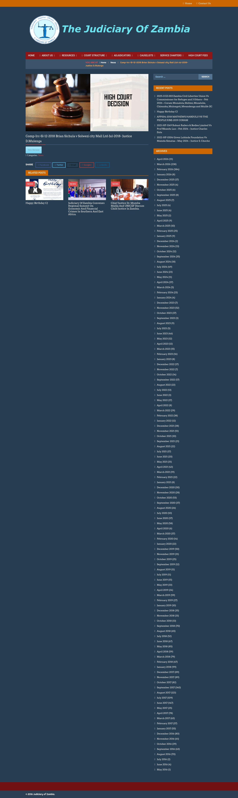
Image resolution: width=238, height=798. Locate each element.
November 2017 (165, 677)
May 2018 (162, 646)
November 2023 (166, 307)
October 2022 (164, 374)
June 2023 (162, 333)
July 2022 (162, 390)
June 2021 (162, 456)
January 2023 (164, 359)
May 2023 (162, 338)
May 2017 (162, 708)
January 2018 (164, 667)
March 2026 (163, 164)
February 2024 (165, 292)
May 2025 (162, 215)
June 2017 (162, 703)
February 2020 (165, 538)
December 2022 (165, 364)
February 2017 (165, 723)
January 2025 (164, 236)
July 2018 (162, 636)
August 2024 (164, 261)
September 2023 (166, 318)
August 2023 (164, 323)
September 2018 (166, 626)
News (113, 62)
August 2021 (163, 446)
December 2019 (165, 549)
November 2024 (166, 246)
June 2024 (162, 272)
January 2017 (164, 728)
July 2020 (162, 513)
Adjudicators (121, 55)
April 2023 (162, 343)
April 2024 (162, 282)
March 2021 (163, 472)
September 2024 (166, 256)
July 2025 (162, 205)
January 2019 (164, 605)
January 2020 (164, 543)
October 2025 (164, 189)
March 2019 (163, 595)
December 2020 (166, 487)
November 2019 (165, 554)
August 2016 (164, 754)
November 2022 (166, 369)
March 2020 (163, 533)
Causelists (145, 55)
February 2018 (165, 661)
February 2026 (165, 169)
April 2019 (162, 590)
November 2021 (165, 431)
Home (188, 3)
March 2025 (163, 225)
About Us (46, 55)
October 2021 (164, 436)
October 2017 (164, 682)
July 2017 (162, 697)
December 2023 (165, 302)
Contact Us (204, 3)
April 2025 (162, 220)
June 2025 (162, 210)
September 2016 (166, 749)
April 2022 (162, 405)
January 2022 (164, 420)
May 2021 (162, 461)
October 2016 (164, 744)
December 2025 (165, 179)
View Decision (34, 150)
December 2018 (165, 610)
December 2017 (165, 672)
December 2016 (165, 733)
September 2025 (166, 195)
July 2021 (162, 451)
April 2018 (162, 651)
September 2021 (166, 441)
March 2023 (163, 349)
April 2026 (162, 159)
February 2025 (165, 231)
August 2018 (164, 631)
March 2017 (163, 718)
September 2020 (166, 502)
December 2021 (165, 425)
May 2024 (162, 277)
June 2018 (162, 641)
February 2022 (165, 415)
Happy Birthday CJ (167, 111)
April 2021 (162, 467)
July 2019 (162, 574)
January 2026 (164, 174)
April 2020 (163, 528)
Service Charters (170, 55)
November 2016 (165, 738)
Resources (67, 55)
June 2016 (162, 764)
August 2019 (164, 569)
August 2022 (164, 384)
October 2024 (164, 251)
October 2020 (164, 497)
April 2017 (162, 713)
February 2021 (165, 477)
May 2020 (162, 523)
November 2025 (166, 184)
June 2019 (162, 579)
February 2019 (165, 600)
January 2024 (164, 297)
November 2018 (165, 615)
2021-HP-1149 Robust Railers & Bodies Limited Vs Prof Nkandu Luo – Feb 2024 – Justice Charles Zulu (184, 129)
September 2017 (166, 687)
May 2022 (162, 400)
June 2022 (162, 395)
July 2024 (162, 266)
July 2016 (162, 759)
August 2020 (164, 508)
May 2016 (162, 769)
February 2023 (165, 354)
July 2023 (162, 328)
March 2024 (163, 287)
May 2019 (162, 585)
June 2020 (162, 518)
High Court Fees (198, 55)
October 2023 (164, 313)
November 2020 (166, 492)
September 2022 (166, 379)
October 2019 (164, 559)
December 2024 (166, 241)
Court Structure (93, 55)
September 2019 (166, 564)
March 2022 (163, 410)
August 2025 (164, 200)
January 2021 (164, 482)
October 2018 (164, 620)
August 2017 (163, 692)
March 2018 (163, 656)
